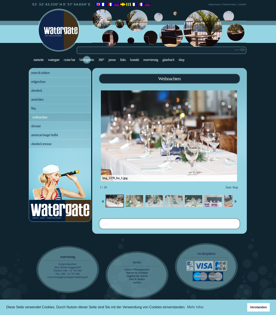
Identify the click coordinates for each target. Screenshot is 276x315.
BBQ (33, 108)
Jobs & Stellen (137, 279)
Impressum (214, 4)
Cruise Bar (69, 60)
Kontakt (134, 60)
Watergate (53, 60)
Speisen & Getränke (137, 272)
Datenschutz (229, 4)
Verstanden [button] (258, 307)
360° (101, 60)
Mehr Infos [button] (195, 307)
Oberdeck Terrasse (41, 144)
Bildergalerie (86, 60)
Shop (181, 60)
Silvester (36, 126)
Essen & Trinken (40, 73)
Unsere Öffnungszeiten (136, 269)
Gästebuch (168, 60)
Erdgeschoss (38, 81)
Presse (112, 60)
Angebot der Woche (137, 275)
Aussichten (37, 99)
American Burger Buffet (44, 135)
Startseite (39, 60)
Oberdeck (36, 90)
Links (123, 60)
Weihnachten (39, 117)
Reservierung (150, 60)
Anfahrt (242, 4)
